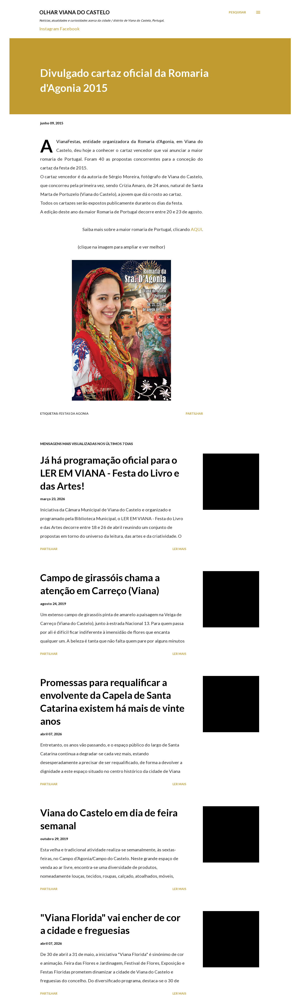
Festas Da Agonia (74, 413)
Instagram (49, 28)
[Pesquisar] (237, 12)
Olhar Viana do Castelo (74, 12)
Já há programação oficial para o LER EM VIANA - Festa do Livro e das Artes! (109, 472)
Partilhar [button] (194, 413)
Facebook (70, 28)
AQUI (196, 229)
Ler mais (179, 549)
